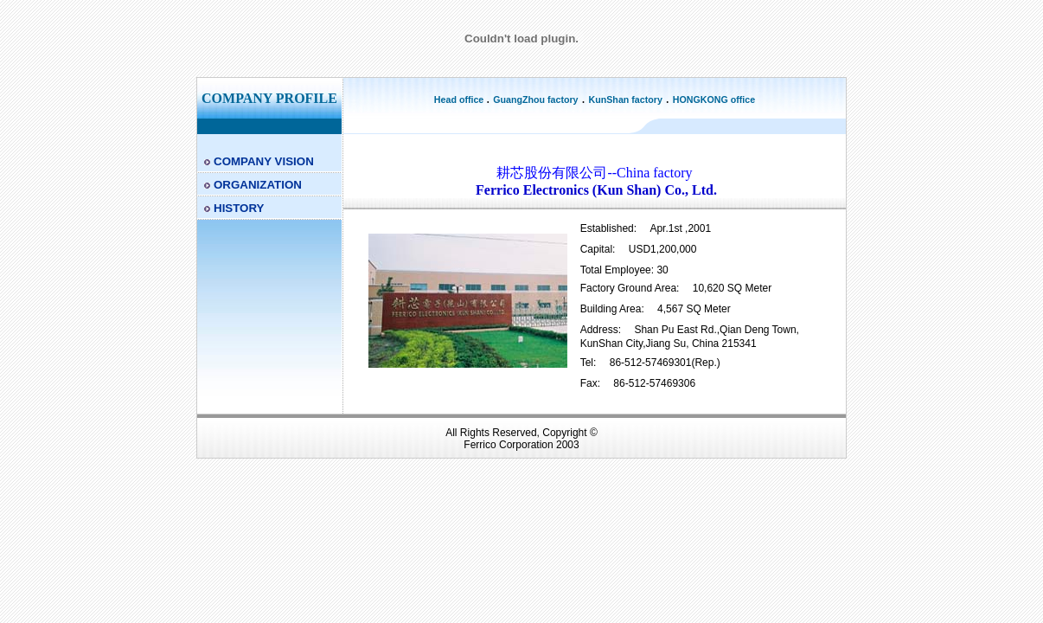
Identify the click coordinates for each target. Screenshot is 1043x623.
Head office (460, 99)
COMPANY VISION (264, 161)
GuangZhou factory (535, 99)
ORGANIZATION (258, 184)
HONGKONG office (714, 99)
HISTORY (239, 208)
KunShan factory (625, 99)
